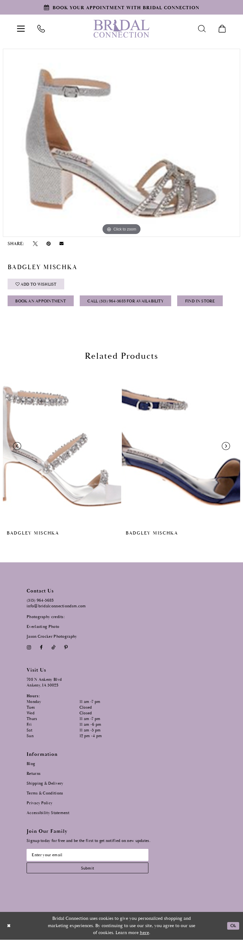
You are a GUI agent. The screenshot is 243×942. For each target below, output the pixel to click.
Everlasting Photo (43, 628)
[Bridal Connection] (121, 28)
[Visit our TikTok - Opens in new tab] (54, 649)
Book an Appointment (41, 302)
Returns (33, 775)
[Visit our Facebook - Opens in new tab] (41, 649)
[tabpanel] (121, 143)
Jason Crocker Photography (52, 638)
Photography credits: (46, 618)
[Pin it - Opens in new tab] (48, 244)
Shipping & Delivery (45, 784)
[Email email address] (90, 856)
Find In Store (202, 302)
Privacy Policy (40, 804)
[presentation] (62, 448)
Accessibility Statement (48, 814)
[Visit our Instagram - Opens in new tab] (29, 649)
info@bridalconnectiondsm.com (56, 607)
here (144, 935)
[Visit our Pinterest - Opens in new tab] (66, 649)
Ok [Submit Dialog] (232, 928)
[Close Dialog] (9, 928)
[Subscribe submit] (90, 870)
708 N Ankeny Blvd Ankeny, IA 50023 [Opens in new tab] (44, 683)
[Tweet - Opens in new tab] (35, 244)
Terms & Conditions (45, 794)
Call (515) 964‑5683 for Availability (127, 302)
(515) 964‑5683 (40, 601)
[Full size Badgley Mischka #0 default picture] (121, 143)
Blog (31, 765)
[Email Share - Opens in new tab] (61, 243)
